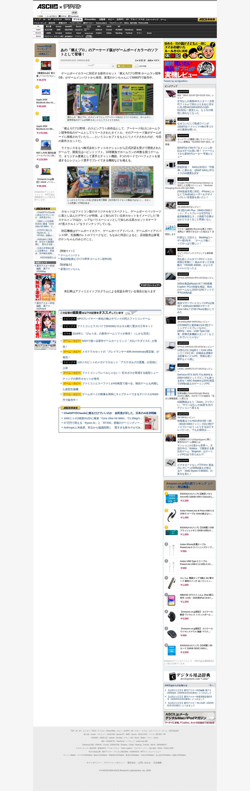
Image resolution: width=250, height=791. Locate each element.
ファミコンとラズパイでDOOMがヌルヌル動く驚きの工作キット (115, 326)
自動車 (102, 19)
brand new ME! (142, 741)
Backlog (119, 33)
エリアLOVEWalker (84, 755)
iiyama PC (120, 734)
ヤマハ (139, 33)
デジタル (70, 6)
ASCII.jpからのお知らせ (176, 685)
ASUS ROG (69, 30)
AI (44, 19)
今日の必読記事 (94, 752)
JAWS (48, 33)
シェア (91, 65)
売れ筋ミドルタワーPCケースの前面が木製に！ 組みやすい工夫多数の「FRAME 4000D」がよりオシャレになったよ (195, 264)
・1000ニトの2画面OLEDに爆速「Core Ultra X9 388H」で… (45, 224)
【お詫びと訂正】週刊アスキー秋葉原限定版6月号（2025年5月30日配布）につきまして (189, 698)
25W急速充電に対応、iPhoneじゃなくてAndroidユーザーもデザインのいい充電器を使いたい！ (195, 194)
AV (127, 19)
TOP (72, 731)
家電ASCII (63, 23)
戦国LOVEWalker (179, 755)
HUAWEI (119, 30)
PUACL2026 (143, 23)
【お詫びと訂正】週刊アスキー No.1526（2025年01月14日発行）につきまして (190, 704)
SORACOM (114, 745)
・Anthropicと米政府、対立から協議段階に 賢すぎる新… (45, 242)
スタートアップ (152, 20)
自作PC (120, 19)
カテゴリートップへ (150, 285)
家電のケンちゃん (70, 269)
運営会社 (131, 762)
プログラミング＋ (141, 748)
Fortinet (129, 33)
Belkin (139, 30)
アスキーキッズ (40, 23)
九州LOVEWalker (147, 755)
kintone (69, 33)
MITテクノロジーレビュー (151, 752)
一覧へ (211, 685)
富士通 (48, 26)
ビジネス (57, 19)
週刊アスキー (88, 23)
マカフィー (48, 36)
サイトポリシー (94, 762)
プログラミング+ (115, 23)
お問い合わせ (144, 762)
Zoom (149, 33)
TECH (67, 19)
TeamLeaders (101, 23)
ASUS (109, 26)
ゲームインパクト (70, 255)
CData (108, 33)
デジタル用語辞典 (121, 752)
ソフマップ (78, 36)
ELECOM (48, 30)
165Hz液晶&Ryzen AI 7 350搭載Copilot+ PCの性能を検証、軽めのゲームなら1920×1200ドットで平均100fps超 (195, 288)
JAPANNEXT (69, 36)
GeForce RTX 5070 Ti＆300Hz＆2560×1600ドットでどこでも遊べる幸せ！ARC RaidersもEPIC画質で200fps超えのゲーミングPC (195, 379)
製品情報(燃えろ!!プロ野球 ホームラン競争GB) (86, 259)
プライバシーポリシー (114, 762)
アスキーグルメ (75, 23)
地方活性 (133, 23)
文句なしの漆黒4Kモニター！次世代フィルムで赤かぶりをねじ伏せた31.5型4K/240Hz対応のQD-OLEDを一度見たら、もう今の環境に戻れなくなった (195, 107)
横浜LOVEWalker (100, 755)
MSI (99, 26)
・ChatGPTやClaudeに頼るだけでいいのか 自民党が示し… (45, 215)
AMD (59, 30)
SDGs (126, 23)
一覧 (112, 66)
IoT (49, 19)
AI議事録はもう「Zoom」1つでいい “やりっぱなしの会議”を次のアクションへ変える (195, 404)
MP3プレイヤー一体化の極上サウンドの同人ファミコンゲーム (113, 318)
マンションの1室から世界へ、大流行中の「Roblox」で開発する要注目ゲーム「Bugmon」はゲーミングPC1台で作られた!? (195, 450)
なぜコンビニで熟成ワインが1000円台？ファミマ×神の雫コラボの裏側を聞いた (195, 126)
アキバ (134, 19)
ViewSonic (129, 30)
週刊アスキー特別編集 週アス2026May (45, 268)
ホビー (111, 19)
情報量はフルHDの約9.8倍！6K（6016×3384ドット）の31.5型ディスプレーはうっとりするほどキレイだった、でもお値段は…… (195, 425)
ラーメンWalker (69, 755)
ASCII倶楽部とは (48, 257)
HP (119, 26)
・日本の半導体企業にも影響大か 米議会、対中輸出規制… (44, 251)
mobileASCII (134, 752)
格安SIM (52, 23)
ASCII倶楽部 (207, 19)
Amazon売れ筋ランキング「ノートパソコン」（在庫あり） (44, 50)
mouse (58, 26)
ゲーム (163, 20)
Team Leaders (126, 748)
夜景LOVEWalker (132, 755)
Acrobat (58, 33)
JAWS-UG (103, 738)
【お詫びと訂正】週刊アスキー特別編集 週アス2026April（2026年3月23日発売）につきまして (189, 691)
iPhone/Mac (90, 19)
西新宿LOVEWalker (116, 755)
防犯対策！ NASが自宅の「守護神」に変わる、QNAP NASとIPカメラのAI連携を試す (195, 170)
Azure (78, 33)
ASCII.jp (47, 6)
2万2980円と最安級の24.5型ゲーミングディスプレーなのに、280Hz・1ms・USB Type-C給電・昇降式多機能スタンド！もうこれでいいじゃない (195, 331)
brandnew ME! (89, 36)
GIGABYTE (78, 30)
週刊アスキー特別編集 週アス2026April (45, 306)
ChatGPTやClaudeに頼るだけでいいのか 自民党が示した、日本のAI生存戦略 (110, 413)
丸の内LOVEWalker (163, 755)
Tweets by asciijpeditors (176, 81)
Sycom (79, 26)
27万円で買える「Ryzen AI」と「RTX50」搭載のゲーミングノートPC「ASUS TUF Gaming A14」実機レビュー (129, 422)
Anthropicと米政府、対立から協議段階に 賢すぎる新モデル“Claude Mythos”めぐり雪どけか (118, 427)
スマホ (141, 19)
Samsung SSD (88, 745)
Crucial (109, 30)
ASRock (98, 30)
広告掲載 (157, 762)
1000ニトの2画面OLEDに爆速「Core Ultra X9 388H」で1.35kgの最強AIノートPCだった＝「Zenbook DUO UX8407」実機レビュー (140, 418)
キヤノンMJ (58, 36)
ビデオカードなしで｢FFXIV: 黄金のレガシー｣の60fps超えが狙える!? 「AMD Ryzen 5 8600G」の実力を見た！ (195, 469)
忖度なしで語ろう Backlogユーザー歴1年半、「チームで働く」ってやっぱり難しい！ (195, 240)
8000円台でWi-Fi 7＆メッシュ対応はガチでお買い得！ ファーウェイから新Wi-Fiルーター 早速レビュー (195, 152)
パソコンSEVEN (88, 26)
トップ (37, 19)
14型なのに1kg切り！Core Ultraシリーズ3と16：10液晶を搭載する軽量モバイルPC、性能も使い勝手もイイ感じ (195, 355)
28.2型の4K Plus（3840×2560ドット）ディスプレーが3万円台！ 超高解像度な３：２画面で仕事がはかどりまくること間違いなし (195, 215)
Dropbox (99, 33)
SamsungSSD (86, 29)
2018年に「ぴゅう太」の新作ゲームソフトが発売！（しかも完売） (111, 333)
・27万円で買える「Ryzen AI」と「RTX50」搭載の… (44, 233)
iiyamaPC (68, 26)
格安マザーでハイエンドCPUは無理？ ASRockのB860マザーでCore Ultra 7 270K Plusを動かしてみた (195, 307)
